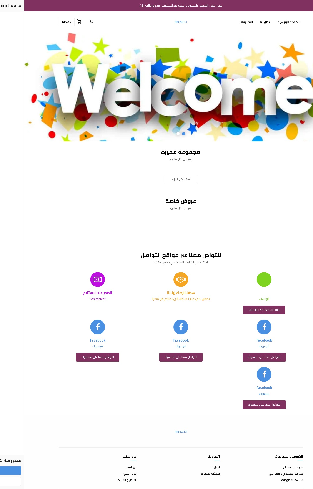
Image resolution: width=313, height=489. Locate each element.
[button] (67, 22)
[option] (156, 87)
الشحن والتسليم (102, 480)
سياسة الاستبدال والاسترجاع (262, 474)
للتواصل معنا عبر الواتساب (239, 309)
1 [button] (159, 133)
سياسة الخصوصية (268, 480)
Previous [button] (298, 87)
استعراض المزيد (156, 179)
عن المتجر (106, 467)
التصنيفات (222, 22)
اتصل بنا (241, 22)
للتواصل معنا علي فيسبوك (240, 357)
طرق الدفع (105, 474)
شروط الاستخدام (269, 467)
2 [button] (153, 133)
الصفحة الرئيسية (264, 22)
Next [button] (14, 87)
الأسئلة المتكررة (186, 474)
